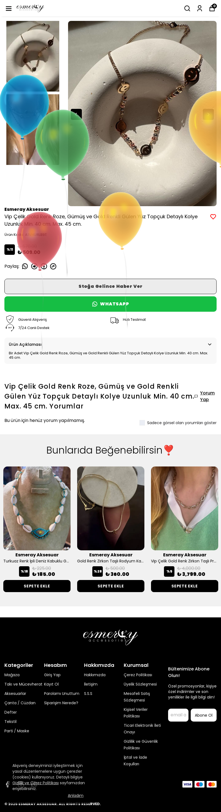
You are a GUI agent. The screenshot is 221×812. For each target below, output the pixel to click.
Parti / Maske (16, 731)
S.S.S (88, 693)
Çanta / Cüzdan (20, 703)
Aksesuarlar (15, 693)
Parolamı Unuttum (61, 693)
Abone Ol (203, 715)
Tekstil (10, 721)
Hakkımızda (95, 675)
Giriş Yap (52, 675)
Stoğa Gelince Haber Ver (110, 286)
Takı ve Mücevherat (23, 684)
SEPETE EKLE (37, 586)
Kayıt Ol (51, 684)
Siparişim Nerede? (61, 703)
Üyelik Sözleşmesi (140, 684)
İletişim (91, 684)
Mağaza (12, 675)
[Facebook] (7, 784)
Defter (10, 712)
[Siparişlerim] (199, 8)
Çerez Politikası (138, 675)
